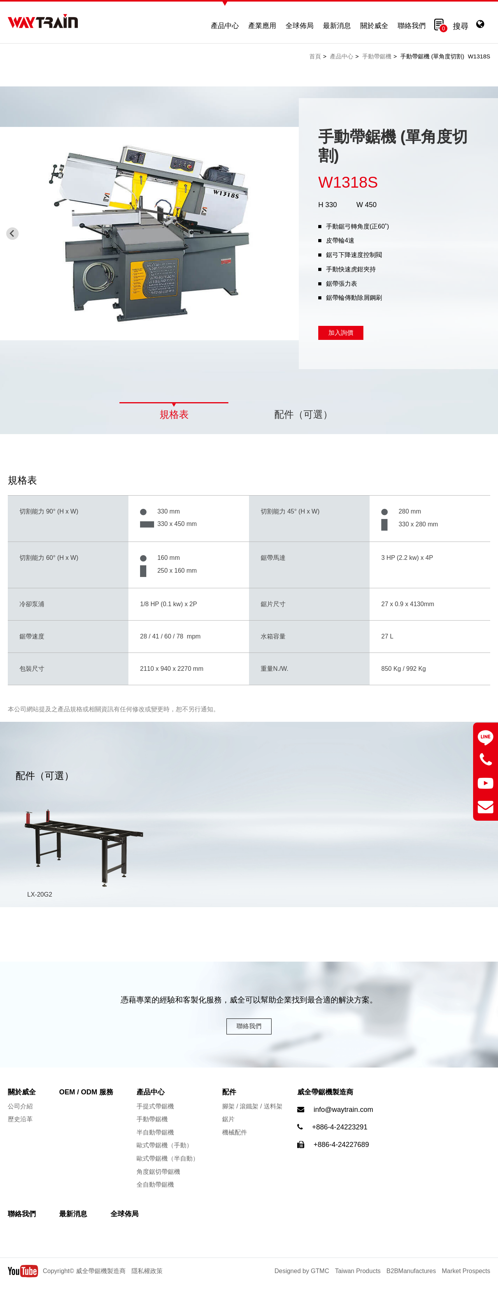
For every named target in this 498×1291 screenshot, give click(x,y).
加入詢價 (340, 332)
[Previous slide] (12, 233)
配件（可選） (303, 414)
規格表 (174, 414)
